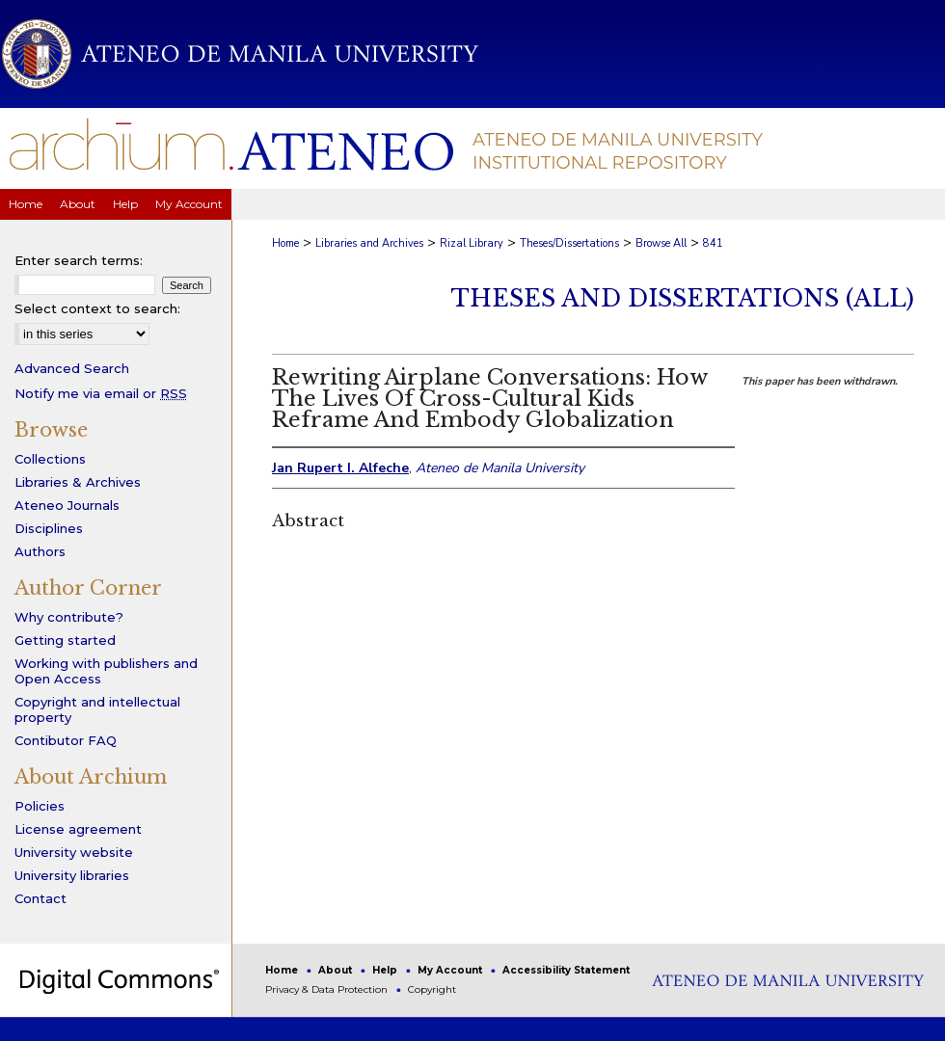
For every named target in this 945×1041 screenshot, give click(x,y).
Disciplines (48, 528)
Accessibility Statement (566, 970)
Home (285, 243)
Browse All (661, 243)
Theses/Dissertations (569, 243)
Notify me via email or (100, 393)
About (336, 970)
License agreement (78, 829)
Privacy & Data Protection (328, 989)
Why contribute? (68, 617)
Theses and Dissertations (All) (682, 298)
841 (713, 243)
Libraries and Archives (369, 243)
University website (73, 852)
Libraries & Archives (77, 482)
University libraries (71, 875)
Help (386, 970)
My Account (451, 970)
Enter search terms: (78, 260)
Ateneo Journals (67, 505)
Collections (50, 459)
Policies (39, 806)
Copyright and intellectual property (97, 709)
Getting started (65, 640)
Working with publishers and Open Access (106, 670)
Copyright (432, 989)
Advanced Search (71, 368)
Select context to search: (97, 308)
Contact (40, 898)
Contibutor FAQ (65, 740)
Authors (40, 551)
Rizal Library (471, 243)
